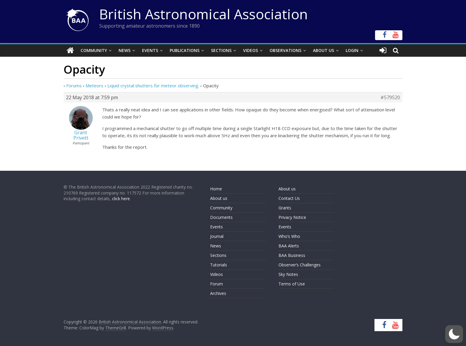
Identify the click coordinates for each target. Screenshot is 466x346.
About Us (323, 50)
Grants (284, 208)
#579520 (390, 97)
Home (216, 189)
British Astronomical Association (203, 14)
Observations (285, 50)
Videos (250, 50)
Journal (216, 236)
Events (150, 50)
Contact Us (289, 198)
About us (218, 198)
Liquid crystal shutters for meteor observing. (153, 86)
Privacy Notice (292, 217)
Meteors (94, 86)
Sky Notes (288, 274)
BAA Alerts (288, 246)
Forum (216, 284)
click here (121, 198)
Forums (74, 86)
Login (352, 50)
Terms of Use (291, 284)
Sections (221, 50)
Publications (184, 50)
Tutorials (218, 265)
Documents (221, 217)
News (124, 50)
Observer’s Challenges (299, 265)
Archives (218, 293)
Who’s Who (289, 236)
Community (94, 50)
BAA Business (291, 255)
